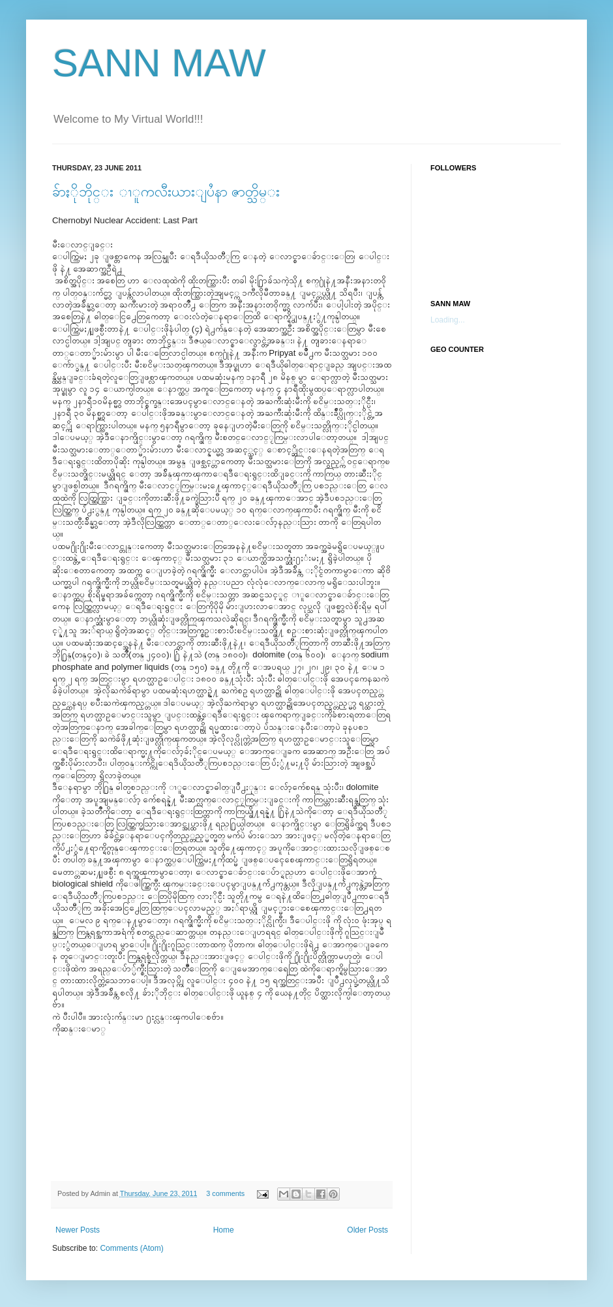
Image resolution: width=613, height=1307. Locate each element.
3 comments (225, 1193)
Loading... (447, 319)
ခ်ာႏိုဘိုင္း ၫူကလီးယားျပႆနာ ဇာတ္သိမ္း (166, 191)
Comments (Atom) (131, 1248)
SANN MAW (159, 63)
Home (223, 1230)
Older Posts (367, 1230)
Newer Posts (77, 1230)
